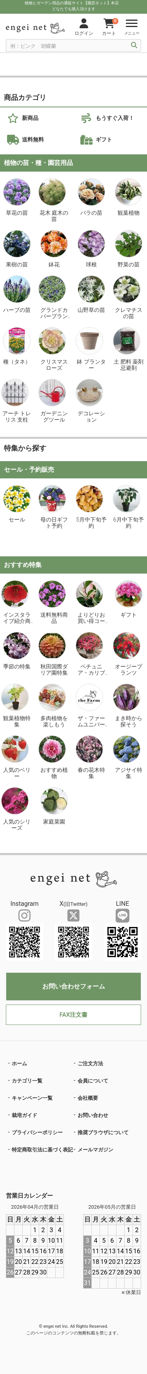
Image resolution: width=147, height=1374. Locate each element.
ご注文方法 (90, 1063)
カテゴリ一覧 (27, 1081)
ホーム (19, 1063)
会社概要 (88, 1098)
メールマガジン (95, 1150)
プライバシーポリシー (37, 1132)
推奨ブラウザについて (103, 1132)
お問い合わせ (93, 1115)
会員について (93, 1081)
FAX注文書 (73, 1014)
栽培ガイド (24, 1115)
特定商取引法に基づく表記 (42, 1150)
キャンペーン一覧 (32, 1098)
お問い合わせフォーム (73, 986)
